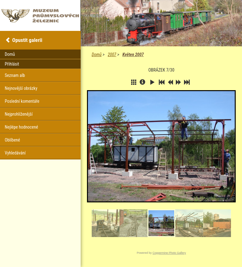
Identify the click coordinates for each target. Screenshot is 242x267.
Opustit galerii (27, 40)
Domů (96, 54)
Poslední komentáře (22, 101)
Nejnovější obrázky (21, 88)
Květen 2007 (133, 54)
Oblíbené (12, 139)
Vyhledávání (15, 152)
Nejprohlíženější (18, 114)
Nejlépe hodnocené (21, 127)
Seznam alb (15, 75)
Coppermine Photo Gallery (169, 252)
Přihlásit (12, 64)
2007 (112, 54)
